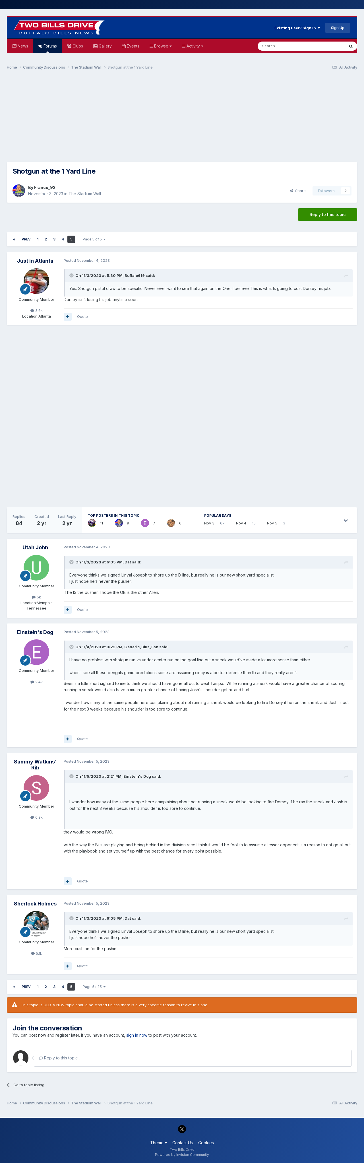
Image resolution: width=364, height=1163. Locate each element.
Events (132, 46)
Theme (158, 1142)
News (22, 46)
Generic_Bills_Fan (141, 647)
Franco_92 (44, 187)
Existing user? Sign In (297, 28)
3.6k (36, 310)
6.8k (36, 817)
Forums (49, 48)
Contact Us (182, 1142)
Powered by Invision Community (182, 1154)
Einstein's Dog (35, 632)
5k (36, 597)
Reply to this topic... (59, 1057)
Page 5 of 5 (94, 239)
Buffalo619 (135, 275)
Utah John (35, 547)
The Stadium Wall (85, 193)
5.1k (36, 953)
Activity (194, 46)
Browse (162, 46)
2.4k (36, 682)
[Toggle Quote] (72, 275)
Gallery (105, 46)
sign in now (136, 1035)
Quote (82, 316)
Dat (128, 562)
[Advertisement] (182, 118)
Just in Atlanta (35, 261)
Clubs (77, 46)
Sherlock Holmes (35, 904)
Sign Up (337, 27)
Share (298, 190)
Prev (26, 239)
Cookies (206, 1142)
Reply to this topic (328, 214)
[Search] (287, 46)
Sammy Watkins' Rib (35, 765)
